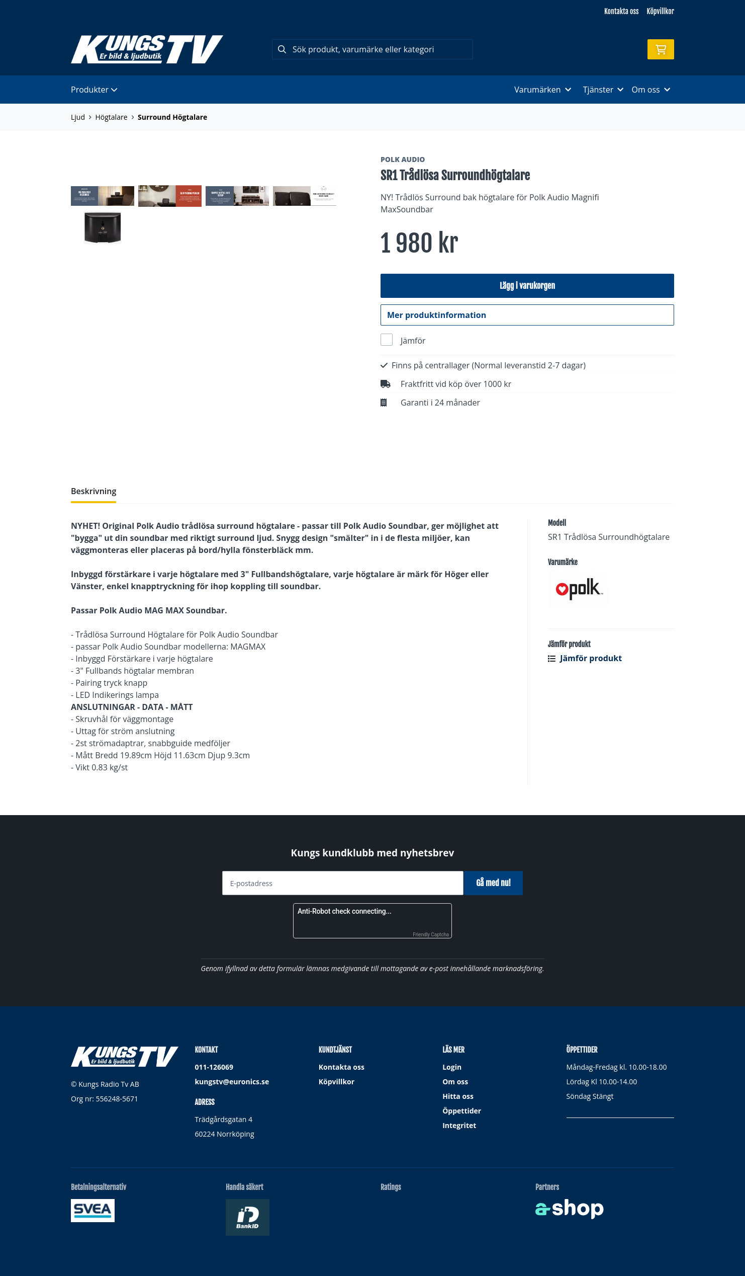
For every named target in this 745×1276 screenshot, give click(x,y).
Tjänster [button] (603, 89)
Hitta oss (458, 1096)
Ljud (78, 117)
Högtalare (112, 117)
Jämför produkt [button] (585, 663)
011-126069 (214, 1067)
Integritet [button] (459, 1125)
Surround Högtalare (172, 117)
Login (451, 1067)
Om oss (455, 1081)
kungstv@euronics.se (232, 1081)
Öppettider (461, 1110)
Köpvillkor (660, 11)
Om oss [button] (650, 89)
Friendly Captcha (431, 934)
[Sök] (372, 49)
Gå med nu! (497, 883)
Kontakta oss (621, 11)
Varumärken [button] (542, 89)
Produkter (94, 89)
